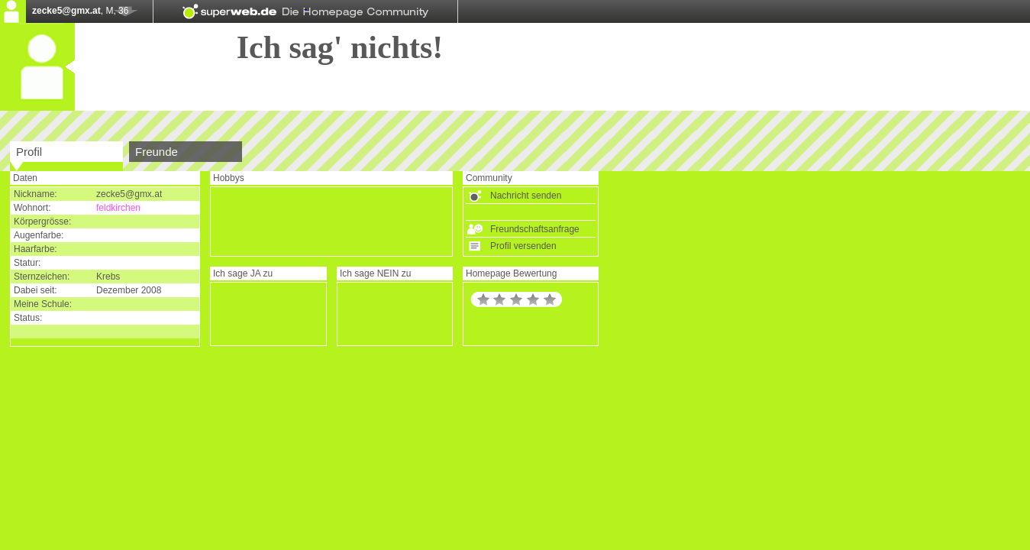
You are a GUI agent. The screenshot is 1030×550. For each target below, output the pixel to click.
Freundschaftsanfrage (535, 229)
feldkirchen (118, 207)
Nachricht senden (525, 195)
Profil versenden (523, 246)
